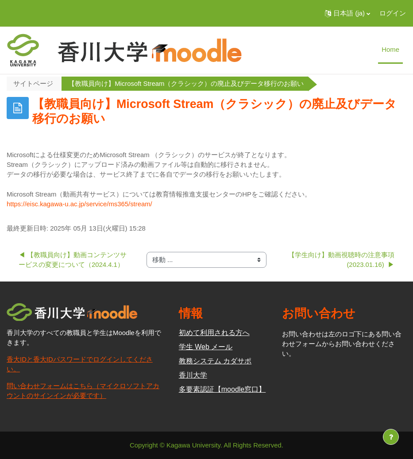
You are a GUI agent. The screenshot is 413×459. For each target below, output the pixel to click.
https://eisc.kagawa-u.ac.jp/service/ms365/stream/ (79, 204)
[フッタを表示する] (391, 437)
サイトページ (33, 83)
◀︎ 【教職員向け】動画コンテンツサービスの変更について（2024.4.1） (73, 259)
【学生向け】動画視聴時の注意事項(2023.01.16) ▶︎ (341, 259)
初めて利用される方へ (214, 332)
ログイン (392, 13)
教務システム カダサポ (215, 361)
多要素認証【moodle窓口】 (222, 389)
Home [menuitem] (390, 49)
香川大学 (193, 375)
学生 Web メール (206, 347)
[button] (347, 13)
